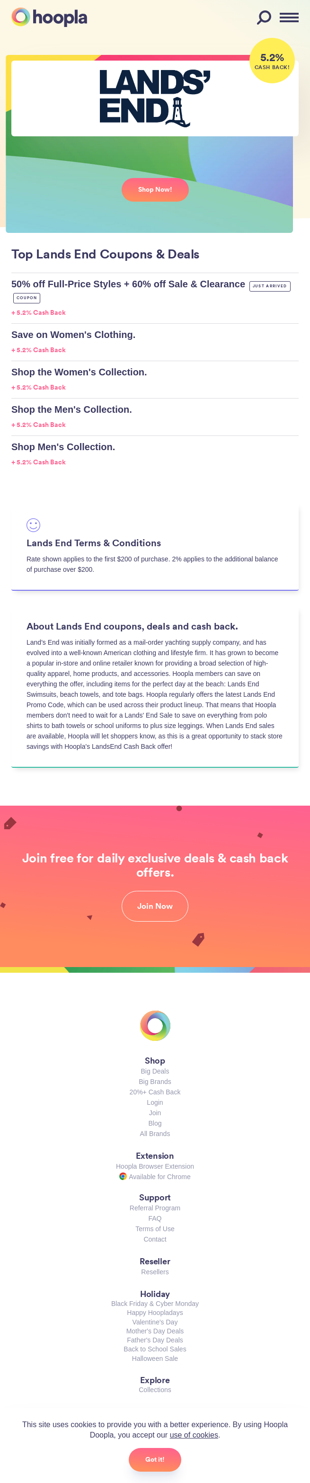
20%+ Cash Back (155, 1092)
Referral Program (155, 1208)
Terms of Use (154, 1229)
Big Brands (155, 1081)
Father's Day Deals (155, 1340)
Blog (154, 1123)
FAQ (154, 1218)
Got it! (155, 1459)
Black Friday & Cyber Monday (155, 1303)
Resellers (154, 1272)
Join (155, 1113)
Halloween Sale (155, 1358)
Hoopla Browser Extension (155, 1166)
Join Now (155, 906)
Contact (154, 1239)
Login (155, 1102)
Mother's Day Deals (155, 1331)
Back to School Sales (155, 1349)
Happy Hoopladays (155, 1312)
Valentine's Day (155, 1322)
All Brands (155, 1133)
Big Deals (155, 1071)
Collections (155, 1390)
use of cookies (194, 1435)
